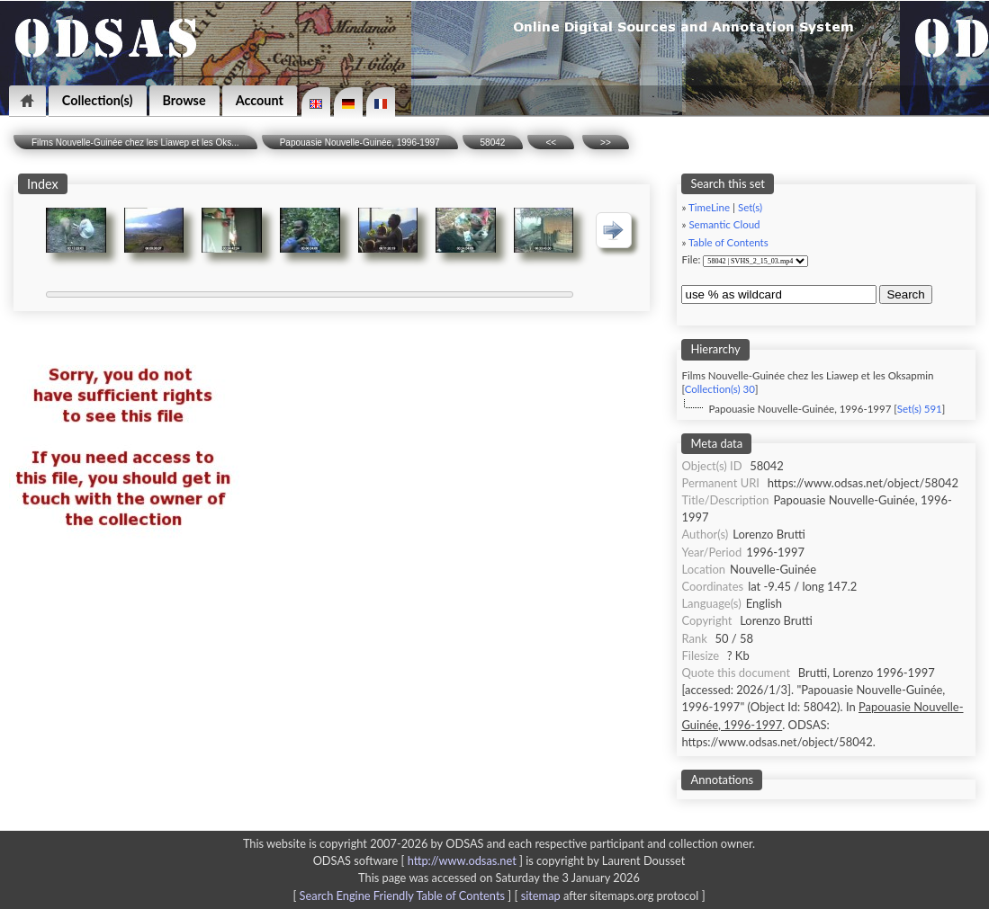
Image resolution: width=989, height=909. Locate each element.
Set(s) (750, 207)
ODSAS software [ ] (419, 860)
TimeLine (709, 207)
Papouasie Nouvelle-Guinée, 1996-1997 (360, 142)
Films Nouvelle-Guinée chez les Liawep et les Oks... (135, 142)
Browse (184, 100)
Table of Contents (728, 242)
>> (605, 142)
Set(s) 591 (919, 408)
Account (259, 100)
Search (905, 294)
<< (550, 142)
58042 (493, 142)
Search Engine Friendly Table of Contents (402, 895)
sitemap (541, 895)
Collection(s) (97, 100)
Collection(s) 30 (720, 389)
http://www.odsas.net (462, 860)
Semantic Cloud (724, 224)
